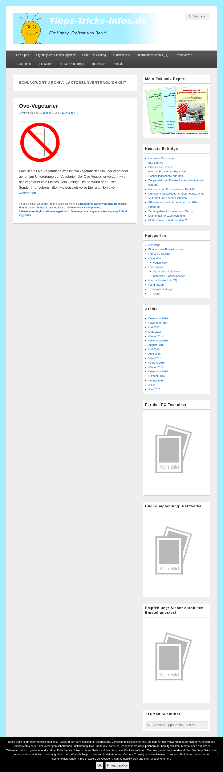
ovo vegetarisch (59, 211)
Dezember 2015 (158, 371)
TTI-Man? (45, 63)
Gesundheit (24, 63)
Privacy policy (117, 765)
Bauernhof (86, 203)
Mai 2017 (153, 327)
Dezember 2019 (158, 318)
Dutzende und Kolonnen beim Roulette (171, 189)
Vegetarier (25, 215)
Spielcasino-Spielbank (166, 271)
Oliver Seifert (67, 113)
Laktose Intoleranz (54, 207)
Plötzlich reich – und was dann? (167, 220)
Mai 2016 (153, 349)
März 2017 (154, 331)
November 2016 (158, 340)
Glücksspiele (121, 55)
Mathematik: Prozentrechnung (166, 215)
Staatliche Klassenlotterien (169, 275)
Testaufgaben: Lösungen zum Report (170, 211)
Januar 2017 (155, 336)
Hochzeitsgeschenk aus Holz (165, 175)
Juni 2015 (154, 389)
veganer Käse (98, 211)
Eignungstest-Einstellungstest (55, 55)
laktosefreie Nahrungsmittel (83, 207)
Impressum (99, 63)
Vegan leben (48, 203)
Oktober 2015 (156, 375)
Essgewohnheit (103, 203)
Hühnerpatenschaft (30, 207)
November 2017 (158, 322)
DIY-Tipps (22, 55)
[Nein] (218, 754)
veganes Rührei (117, 211)
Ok (99, 765)
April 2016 (154, 353)
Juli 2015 (153, 385)
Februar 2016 (156, 362)
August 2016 (156, 345)
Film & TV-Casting (94, 55)
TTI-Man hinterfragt (71, 63)
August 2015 (156, 380)
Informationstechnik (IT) (152, 55)
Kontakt (118, 63)
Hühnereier (120, 203)
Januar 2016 (155, 367)
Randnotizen (184, 55)
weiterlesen (29, 193)
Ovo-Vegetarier (38, 106)
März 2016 (154, 358)
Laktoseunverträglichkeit (34, 211)
